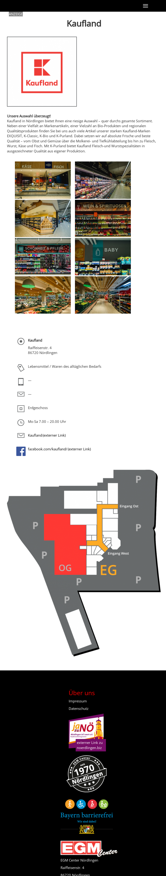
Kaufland (35, 435)
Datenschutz (78, 708)
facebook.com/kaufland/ (47, 449)
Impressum (78, 701)
